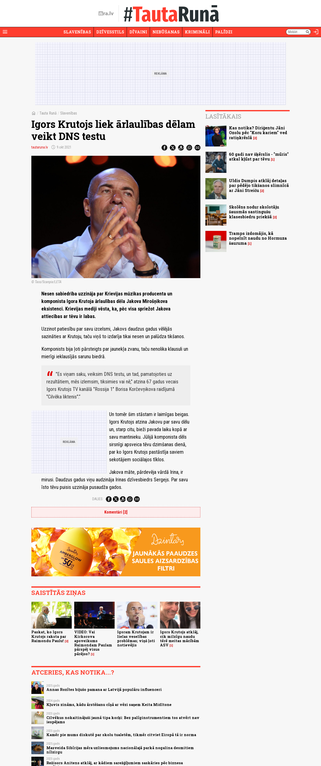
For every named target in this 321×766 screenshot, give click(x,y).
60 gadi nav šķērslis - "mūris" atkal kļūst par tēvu (259, 156)
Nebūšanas (166, 31)
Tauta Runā (48, 113)
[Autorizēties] (316, 32)
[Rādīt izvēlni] (5, 32)
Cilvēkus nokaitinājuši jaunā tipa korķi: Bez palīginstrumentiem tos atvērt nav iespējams (122, 719)
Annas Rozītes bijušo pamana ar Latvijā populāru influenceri (104, 689)
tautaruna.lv (39, 147)
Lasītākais (223, 116)
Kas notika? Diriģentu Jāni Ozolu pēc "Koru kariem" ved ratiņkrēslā (258, 132)
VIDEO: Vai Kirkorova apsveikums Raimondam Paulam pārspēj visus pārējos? (93, 643)
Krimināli (197, 31)
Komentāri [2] (115, 512)
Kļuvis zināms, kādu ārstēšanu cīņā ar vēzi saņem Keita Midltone (109, 704)
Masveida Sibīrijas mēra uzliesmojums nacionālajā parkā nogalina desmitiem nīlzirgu (120, 749)
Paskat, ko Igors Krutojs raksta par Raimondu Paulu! (48, 636)
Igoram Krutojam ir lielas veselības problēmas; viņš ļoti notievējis (136, 638)
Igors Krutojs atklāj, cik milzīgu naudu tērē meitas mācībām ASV (179, 638)
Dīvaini (138, 31)
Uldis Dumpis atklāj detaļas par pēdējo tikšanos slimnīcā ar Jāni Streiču (259, 185)
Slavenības (77, 31)
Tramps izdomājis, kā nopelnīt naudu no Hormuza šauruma (258, 238)
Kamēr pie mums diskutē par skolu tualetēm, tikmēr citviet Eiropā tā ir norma (121, 734)
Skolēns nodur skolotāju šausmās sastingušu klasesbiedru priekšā (254, 211)
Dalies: (97, 499)
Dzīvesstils (110, 31)
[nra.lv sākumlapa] (106, 13)
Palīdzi (223, 31)
